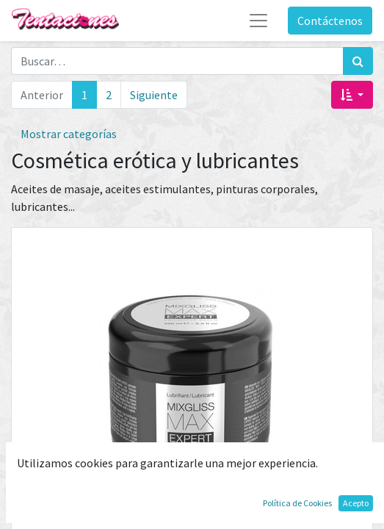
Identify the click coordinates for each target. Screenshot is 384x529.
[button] (352, 95)
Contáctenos (330, 20)
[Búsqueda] (358, 61)
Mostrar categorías (69, 133)
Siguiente (154, 94)
